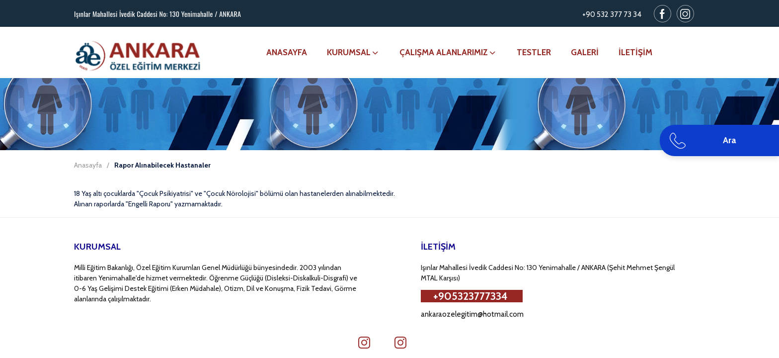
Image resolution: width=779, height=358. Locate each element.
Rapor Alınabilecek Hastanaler (162, 165)
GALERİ (585, 52)
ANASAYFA (286, 52)
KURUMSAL (353, 52)
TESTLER (534, 52)
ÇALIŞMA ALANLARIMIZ (448, 52)
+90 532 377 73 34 (611, 14)
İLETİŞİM (635, 52)
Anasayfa (88, 165)
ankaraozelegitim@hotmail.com (472, 314)
